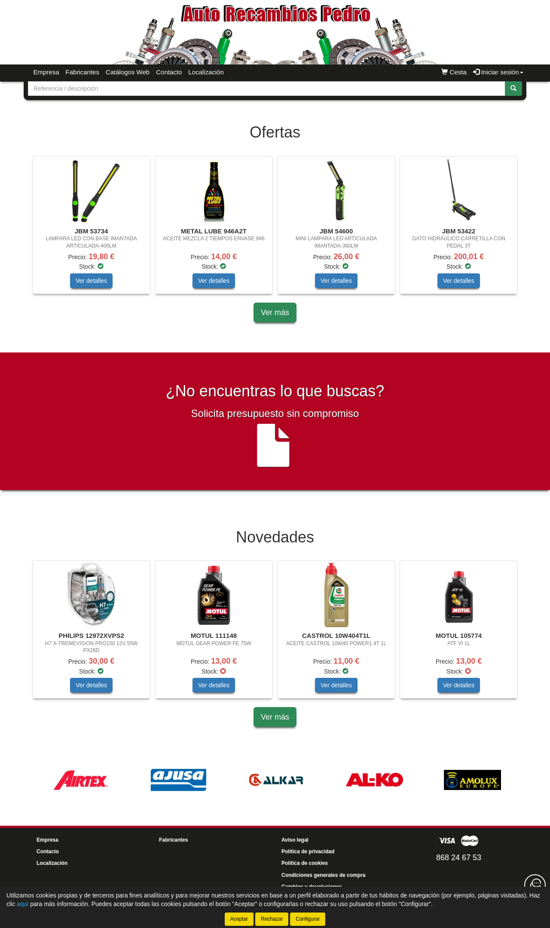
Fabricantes (82, 72)
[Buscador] (266, 88)
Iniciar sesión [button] (498, 72)
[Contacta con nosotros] (535, 885)
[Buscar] (513, 88)
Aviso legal (295, 840)
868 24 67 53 (458, 857)
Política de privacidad (307, 851)
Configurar (308, 919)
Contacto (169, 72)
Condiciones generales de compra (323, 875)
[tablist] (275, 229)
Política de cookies (304, 863)
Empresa (46, 72)
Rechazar (272, 919)
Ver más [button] (275, 312)
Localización (206, 72)
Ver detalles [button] (91, 280)
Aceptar (239, 919)
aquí (22, 903)
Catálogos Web (128, 72)
